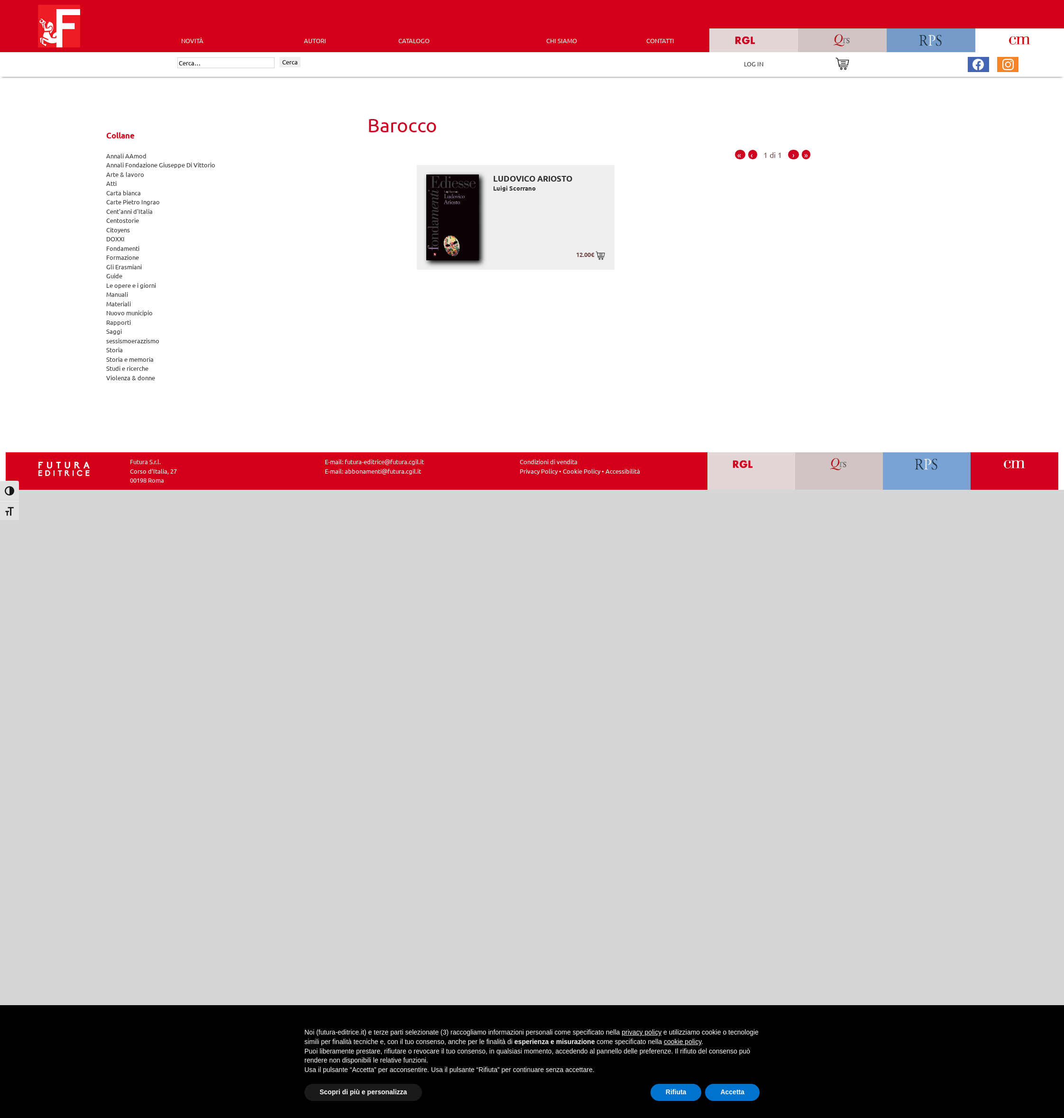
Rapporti (118, 322)
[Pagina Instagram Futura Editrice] (1008, 63)
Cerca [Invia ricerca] (290, 62)
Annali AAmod (126, 156)
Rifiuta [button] (676, 1092)
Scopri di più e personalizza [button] (363, 1092)
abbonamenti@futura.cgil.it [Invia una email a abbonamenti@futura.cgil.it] (383, 471)
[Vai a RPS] (926, 471)
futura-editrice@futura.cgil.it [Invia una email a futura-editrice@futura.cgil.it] (384, 462)
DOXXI (115, 239)
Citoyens (118, 230)
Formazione (122, 257)
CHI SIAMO (561, 41)
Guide (114, 276)
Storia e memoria (130, 359)
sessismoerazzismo (132, 341)
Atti (111, 183)
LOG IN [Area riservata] (753, 64)
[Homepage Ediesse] (64, 468)
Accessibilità (622, 471)
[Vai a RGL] (751, 471)
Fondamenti (122, 248)
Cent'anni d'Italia (129, 211)
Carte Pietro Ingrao (133, 202)
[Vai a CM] (1014, 471)
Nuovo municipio (129, 313)
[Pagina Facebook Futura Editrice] (978, 63)
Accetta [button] (732, 1092)
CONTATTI (660, 41)
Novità (192, 41)
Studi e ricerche (127, 368)
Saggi (114, 331)
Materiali (118, 304)
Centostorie (122, 220)
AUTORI (315, 41)
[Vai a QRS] (839, 471)
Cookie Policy (581, 471)
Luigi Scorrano (514, 188)
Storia (114, 350)
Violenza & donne (130, 378)
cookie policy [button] (682, 1041)
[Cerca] (226, 63)
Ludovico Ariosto (532, 178)
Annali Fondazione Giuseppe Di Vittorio (160, 165)
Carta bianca (123, 193)
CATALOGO (414, 41)
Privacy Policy (539, 471)
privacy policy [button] (641, 1032)
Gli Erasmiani (124, 267)
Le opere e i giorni (131, 285)
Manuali (117, 294)
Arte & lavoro (125, 174)
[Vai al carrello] (842, 63)
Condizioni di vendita (549, 462)
